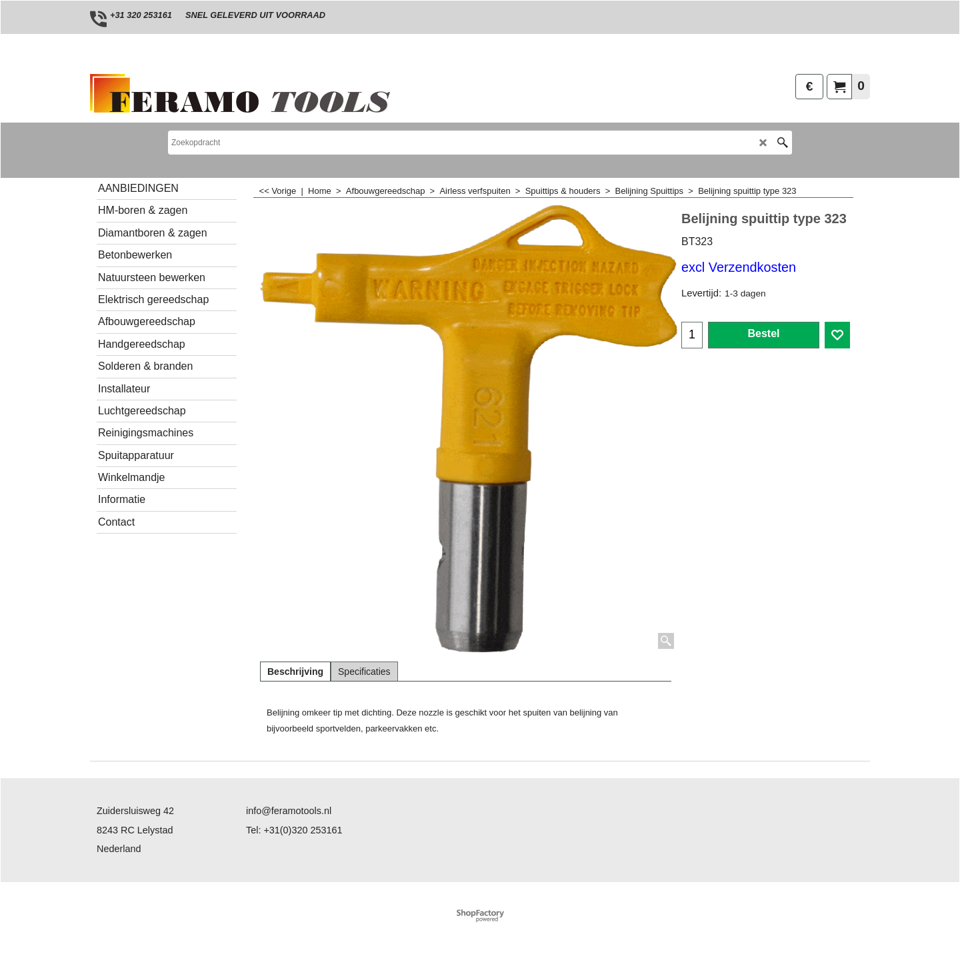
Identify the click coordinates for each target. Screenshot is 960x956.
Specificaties (364, 671)
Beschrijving (295, 671)
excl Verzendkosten (738, 267)
